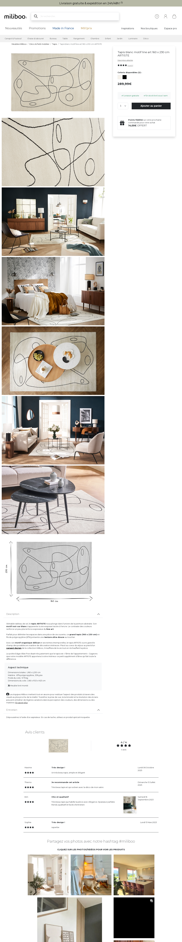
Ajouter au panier (151, 106)
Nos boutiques (149, 28)
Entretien (11, 710)
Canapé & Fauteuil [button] (13, 38)
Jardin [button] (119, 38)
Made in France (63, 28)
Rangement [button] (79, 38)
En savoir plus (21, 703)
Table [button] (65, 38)
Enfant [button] (108, 38)
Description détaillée (125, 60)
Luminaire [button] (132, 38)
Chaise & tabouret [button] (35, 38)
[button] (48, 874)
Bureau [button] (53, 38)
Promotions (37, 28)
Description (12, 614)
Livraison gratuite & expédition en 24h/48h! (91, 3)
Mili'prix (86, 28)
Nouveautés (13, 28)
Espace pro (170, 28)
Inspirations (127, 28)
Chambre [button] (95, 38)
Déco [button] (146, 38)
